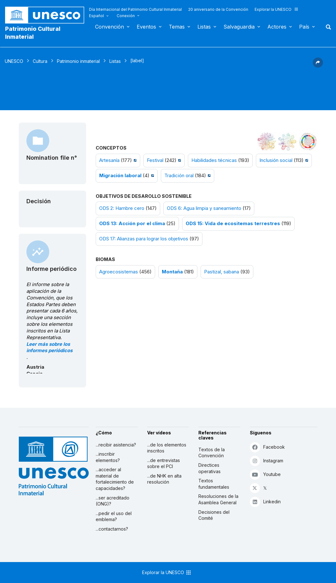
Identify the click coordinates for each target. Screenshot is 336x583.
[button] (318, 66)
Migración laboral (120, 175)
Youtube (265, 474)
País (304, 26)
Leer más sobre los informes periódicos (49, 347)
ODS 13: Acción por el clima (132, 223)
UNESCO (14, 61)
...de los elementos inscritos (166, 448)
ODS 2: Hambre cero (121, 208)
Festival (155, 160)
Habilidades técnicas (214, 160)
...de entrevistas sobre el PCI (163, 463)
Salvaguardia (239, 26)
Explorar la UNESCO (276, 9)
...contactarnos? (112, 529)
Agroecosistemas (118, 272)
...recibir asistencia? (116, 444)
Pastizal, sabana (221, 272)
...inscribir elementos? (108, 457)
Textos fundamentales (213, 484)
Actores (276, 26)
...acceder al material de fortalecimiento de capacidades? (115, 479)
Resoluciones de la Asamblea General (218, 499)
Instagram (266, 461)
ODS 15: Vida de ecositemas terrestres (233, 223)
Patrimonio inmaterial (78, 61)
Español (96, 15)
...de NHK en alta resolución (164, 479)
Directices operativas (209, 468)
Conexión (126, 15)
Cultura (40, 61)
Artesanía (109, 160)
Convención (109, 26)
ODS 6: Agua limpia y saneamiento (204, 208)
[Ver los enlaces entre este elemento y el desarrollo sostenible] (308, 141)
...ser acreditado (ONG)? (112, 501)
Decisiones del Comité (214, 515)
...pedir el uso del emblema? (114, 516)
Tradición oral (179, 175)
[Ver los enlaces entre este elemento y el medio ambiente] (287, 141)
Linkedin (265, 501)
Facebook (267, 447)
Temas (177, 26)
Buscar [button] (326, 26)
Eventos (146, 26)
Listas (204, 26)
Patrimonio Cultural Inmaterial (32, 32)
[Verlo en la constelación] (266, 141)
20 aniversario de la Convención (218, 9)
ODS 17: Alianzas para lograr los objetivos (143, 239)
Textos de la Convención (211, 453)
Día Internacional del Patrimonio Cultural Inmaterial (135, 9)
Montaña (172, 272)
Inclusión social (275, 160)
